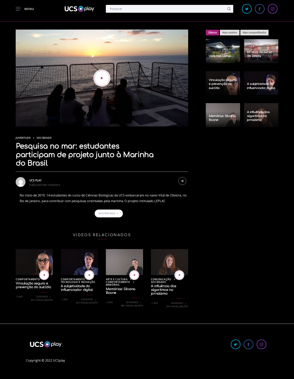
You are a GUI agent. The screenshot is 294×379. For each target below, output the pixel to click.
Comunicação (161, 279)
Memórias (113, 284)
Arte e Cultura (117, 279)
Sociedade (44, 138)
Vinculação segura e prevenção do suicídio (33, 285)
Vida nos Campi (220, 56)
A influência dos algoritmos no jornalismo (163, 289)
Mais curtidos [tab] (229, 32)
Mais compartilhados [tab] (254, 32)
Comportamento (28, 279)
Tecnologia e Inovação (78, 282)
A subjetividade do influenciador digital (77, 288)
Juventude (23, 138)
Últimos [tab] (212, 32)
